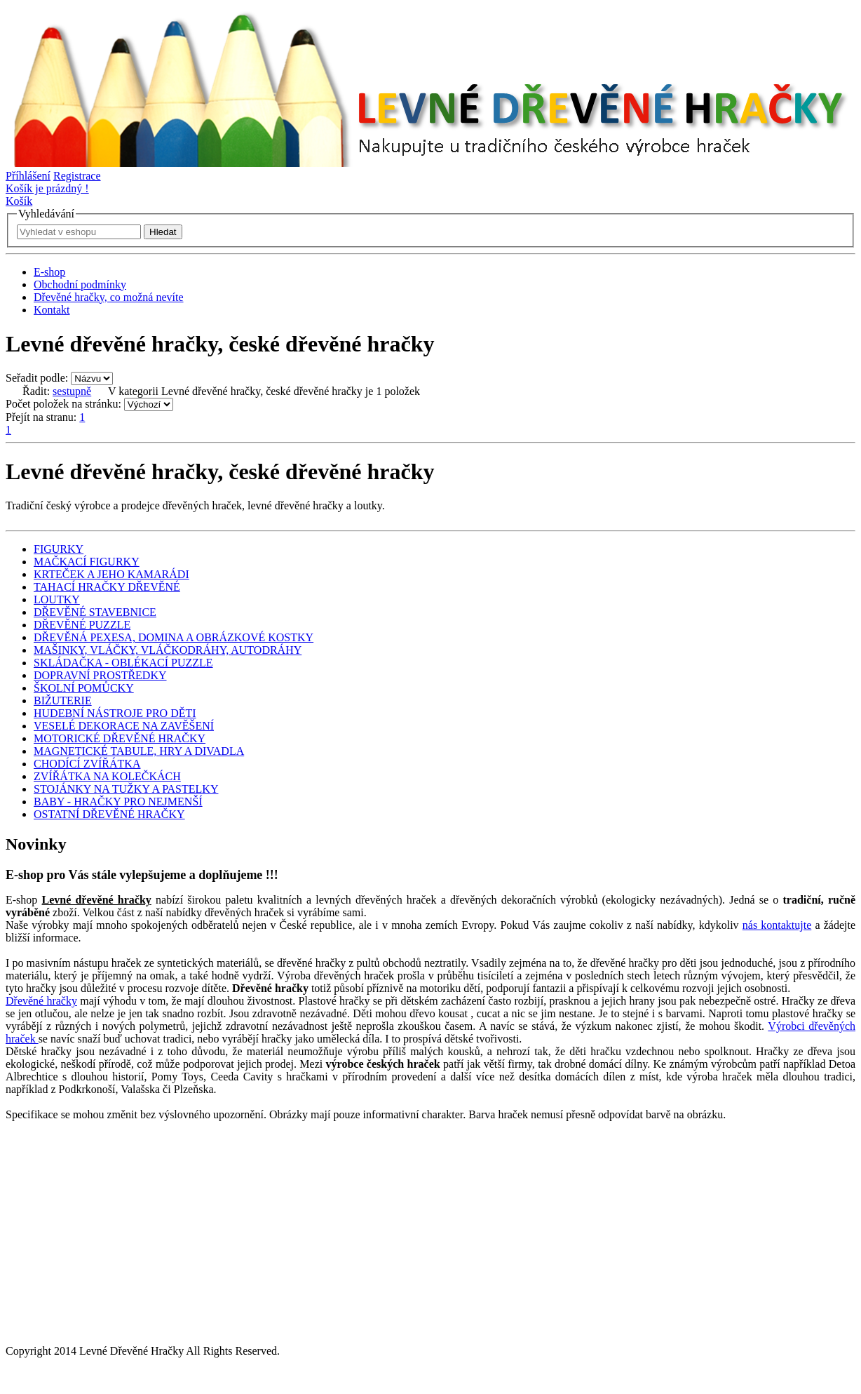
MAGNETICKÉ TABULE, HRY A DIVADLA (139, 751)
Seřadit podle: (37, 378)
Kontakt (52, 310)
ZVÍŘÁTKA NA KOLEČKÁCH (107, 776)
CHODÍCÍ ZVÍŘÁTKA (87, 764)
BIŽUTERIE (63, 700)
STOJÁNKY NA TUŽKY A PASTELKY (126, 789)
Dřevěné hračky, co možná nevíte (109, 297)
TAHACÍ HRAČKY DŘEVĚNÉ (107, 587)
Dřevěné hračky (41, 1001)
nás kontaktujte (777, 925)
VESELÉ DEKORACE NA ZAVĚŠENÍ (124, 726)
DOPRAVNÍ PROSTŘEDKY (100, 675)
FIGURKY (58, 549)
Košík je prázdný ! (47, 188)
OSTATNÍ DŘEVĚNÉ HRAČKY (109, 814)
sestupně (72, 391)
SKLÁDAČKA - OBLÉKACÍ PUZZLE (123, 663)
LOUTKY (57, 599)
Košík (19, 201)
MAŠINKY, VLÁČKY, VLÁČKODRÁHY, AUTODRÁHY (167, 650)
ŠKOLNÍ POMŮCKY (84, 688)
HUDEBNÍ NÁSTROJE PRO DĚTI (115, 713)
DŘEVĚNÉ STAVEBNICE (95, 612)
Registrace (77, 176)
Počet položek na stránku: (63, 404)
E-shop (49, 272)
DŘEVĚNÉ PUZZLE (82, 625)
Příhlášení (28, 176)
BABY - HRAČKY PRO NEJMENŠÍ (118, 801)
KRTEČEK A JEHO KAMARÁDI (111, 574)
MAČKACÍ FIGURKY (87, 562)
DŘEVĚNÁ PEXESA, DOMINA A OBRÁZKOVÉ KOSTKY (173, 637)
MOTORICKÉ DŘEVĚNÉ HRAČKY (119, 738)
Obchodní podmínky (80, 284)
